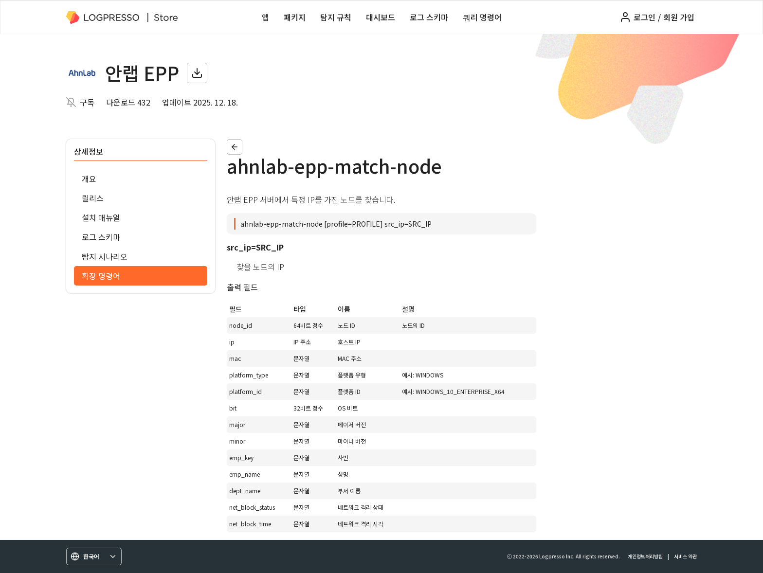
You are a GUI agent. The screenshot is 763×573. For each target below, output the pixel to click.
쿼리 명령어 (482, 17)
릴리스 (93, 198)
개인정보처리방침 (645, 556)
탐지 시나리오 (104, 256)
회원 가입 (678, 17)
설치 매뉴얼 (101, 217)
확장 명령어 (101, 276)
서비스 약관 (685, 556)
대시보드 (380, 17)
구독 (87, 102)
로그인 (644, 17)
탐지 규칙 (335, 17)
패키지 (295, 17)
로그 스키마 (429, 17)
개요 (89, 178)
